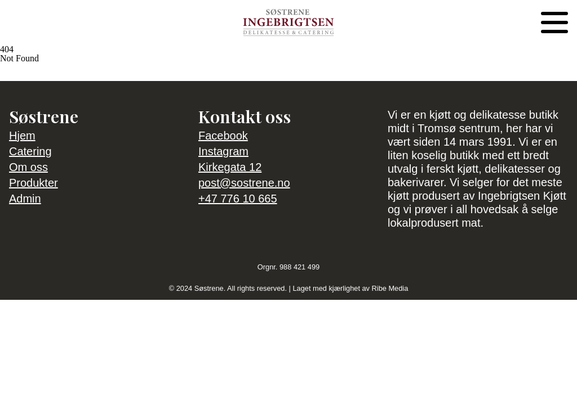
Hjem (22, 135)
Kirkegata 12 (229, 167)
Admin (25, 198)
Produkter (33, 183)
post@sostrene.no (244, 183)
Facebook (223, 135)
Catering (30, 151)
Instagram (223, 151)
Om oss (28, 167)
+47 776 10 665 (237, 198)
